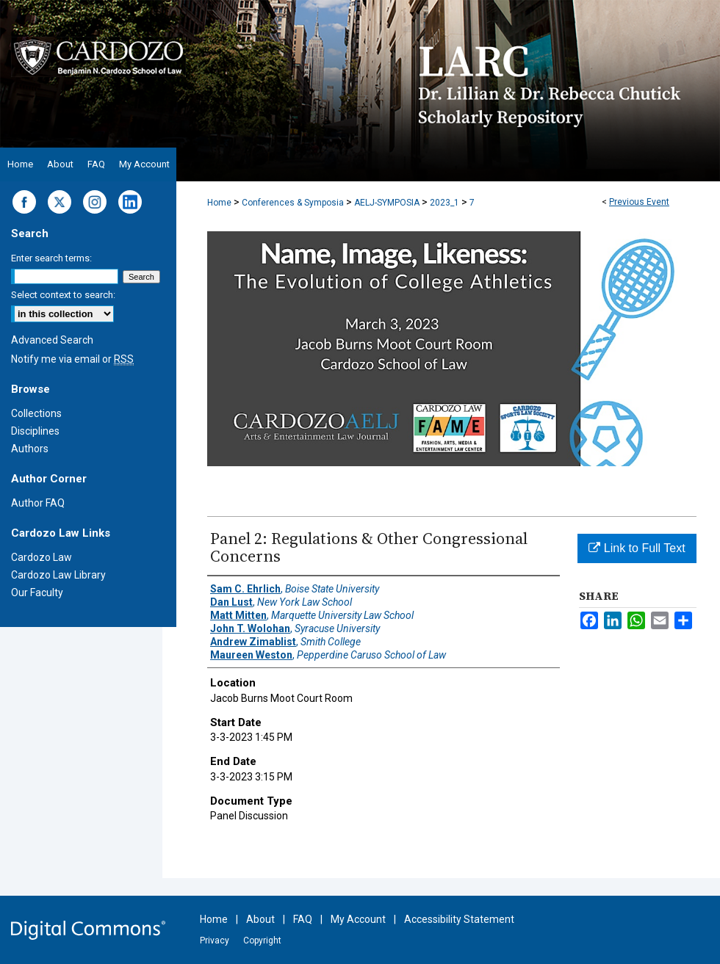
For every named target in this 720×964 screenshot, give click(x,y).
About (260, 919)
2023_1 (445, 202)
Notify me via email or (72, 359)
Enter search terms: (51, 258)
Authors (29, 448)
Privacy (214, 940)
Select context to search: (63, 294)
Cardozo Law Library (58, 575)
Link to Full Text (636, 548)
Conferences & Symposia (294, 202)
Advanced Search (52, 340)
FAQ (302, 919)
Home (219, 202)
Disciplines (35, 431)
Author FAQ (38, 503)
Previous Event (639, 202)
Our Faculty (37, 592)
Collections (36, 413)
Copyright (262, 940)
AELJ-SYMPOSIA (388, 202)
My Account (358, 919)
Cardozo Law (41, 557)
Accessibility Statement (459, 919)
